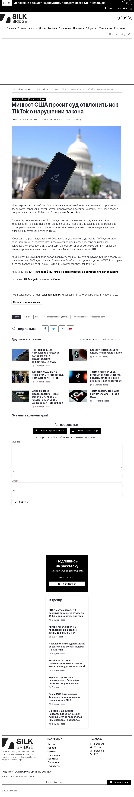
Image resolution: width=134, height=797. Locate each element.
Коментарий (17, 442)
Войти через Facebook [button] (52, 430)
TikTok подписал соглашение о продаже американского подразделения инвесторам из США (45, 356)
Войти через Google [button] (87, 430)
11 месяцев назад (99, 401)
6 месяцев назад (99, 357)
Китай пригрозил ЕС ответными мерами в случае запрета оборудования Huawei (67, 663)
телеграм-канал (50, 294)
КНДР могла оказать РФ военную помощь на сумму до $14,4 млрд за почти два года (66, 613)
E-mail (15, 481)
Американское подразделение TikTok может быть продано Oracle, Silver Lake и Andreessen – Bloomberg (48, 397)
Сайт (14, 490)
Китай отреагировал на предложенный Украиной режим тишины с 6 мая (63, 630)
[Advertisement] (67, 62)
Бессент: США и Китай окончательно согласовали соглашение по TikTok (48, 375)
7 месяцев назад (41, 382)
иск (36, 317)
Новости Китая (42, 89)
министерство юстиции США (56, 317)
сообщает (68, 212)
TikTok (27, 317)
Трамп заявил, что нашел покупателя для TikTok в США (105, 394)
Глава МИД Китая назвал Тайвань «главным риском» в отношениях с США (66, 697)
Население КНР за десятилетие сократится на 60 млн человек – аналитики (67, 647)
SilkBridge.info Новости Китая (41, 279)
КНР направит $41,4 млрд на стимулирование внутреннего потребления (73, 271)
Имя (14, 471)
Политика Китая (37, 99)
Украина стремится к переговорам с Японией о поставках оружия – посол (64, 680)
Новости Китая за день (21, 89)
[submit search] (129, 34)
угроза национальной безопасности (89, 317)
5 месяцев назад (41, 366)
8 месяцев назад (99, 385)
